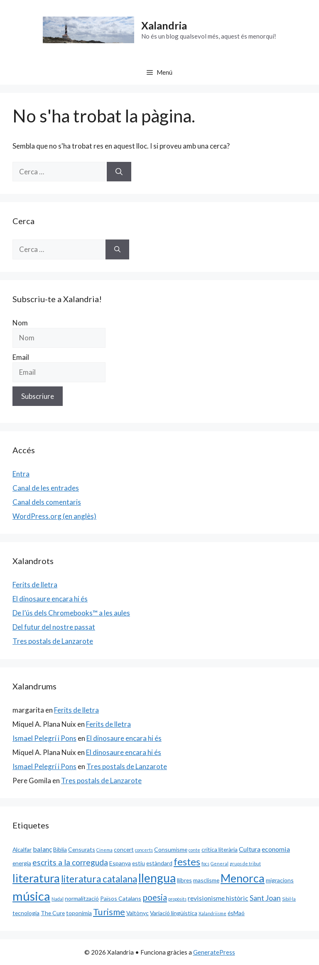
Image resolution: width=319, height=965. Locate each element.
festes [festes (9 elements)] (187, 861)
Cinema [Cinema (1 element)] (104, 850)
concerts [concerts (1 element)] (144, 850)
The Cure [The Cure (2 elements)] (53, 912)
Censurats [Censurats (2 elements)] (81, 849)
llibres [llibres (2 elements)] (184, 880)
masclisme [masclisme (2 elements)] (206, 880)
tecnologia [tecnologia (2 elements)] (25, 912)
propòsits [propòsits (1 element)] (177, 898)
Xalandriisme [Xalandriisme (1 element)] (212, 913)
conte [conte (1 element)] (194, 850)
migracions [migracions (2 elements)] (280, 880)
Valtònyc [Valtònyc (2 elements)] (137, 912)
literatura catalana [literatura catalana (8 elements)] (99, 878)
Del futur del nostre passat (53, 627)
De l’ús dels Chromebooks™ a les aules (71, 612)
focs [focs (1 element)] (205, 863)
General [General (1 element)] (219, 863)
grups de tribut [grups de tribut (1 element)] (245, 863)
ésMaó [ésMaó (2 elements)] (236, 912)
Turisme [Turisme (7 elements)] (109, 911)
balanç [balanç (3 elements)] (42, 849)
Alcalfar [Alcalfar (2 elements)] (22, 849)
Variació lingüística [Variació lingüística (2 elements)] (173, 912)
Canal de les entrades (45, 488)
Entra (20, 473)
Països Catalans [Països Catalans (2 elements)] (120, 898)
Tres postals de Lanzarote (52, 641)
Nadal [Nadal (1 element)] (58, 898)
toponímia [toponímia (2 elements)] (79, 912)
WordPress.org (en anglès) (54, 516)
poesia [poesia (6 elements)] (154, 897)
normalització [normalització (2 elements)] (82, 898)
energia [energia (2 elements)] (21, 863)
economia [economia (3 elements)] (276, 849)
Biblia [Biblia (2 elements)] (60, 849)
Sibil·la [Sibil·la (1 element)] (289, 898)
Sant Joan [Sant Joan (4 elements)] (265, 897)
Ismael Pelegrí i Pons (44, 738)
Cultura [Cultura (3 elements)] (249, 849)
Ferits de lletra (34, 584)
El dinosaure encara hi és (50, 598)
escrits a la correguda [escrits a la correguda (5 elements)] (70, 862)
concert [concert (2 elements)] (124, 849)
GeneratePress (214, 952)
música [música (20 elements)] (31, 896)
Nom (20, 322)
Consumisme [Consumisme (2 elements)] (170, 849)
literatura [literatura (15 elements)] (36, 878)
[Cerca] (119, 172)
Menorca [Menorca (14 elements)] (243, 878)
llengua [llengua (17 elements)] (157, 878)
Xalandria (164, 25)
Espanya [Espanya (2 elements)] (120, 863)
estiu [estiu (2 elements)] (138, 863)
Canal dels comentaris (46, 502)
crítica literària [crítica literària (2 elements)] (219, 849)
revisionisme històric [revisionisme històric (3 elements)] (218, 898)
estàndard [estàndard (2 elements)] (159, 863)
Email (20, 357)
